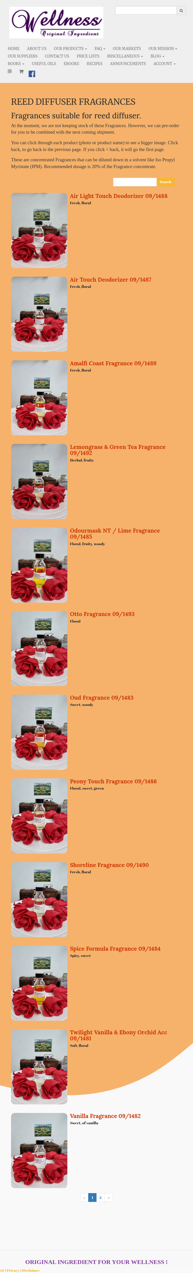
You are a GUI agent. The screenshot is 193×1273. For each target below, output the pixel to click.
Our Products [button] (70, 48)
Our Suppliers (22, 56)
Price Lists (88, 56)
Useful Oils (44, 63)
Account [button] (165, 63)
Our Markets (127, 48)
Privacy (13, 1270)
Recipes (95, 63)
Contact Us (57, 56)
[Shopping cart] (21, 71)
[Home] (56, 22)
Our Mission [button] (163, 48)
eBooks (71, 63)
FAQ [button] (99, 48)
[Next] (109, 1197)
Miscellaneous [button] (125, 56)
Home (14, 48)
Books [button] (16, 63)
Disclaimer (31, 1270)
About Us (36, 48)
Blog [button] (157, 56)
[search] (146, 10)
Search (165, 181)
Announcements (128, 63)
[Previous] (84, 1197)
